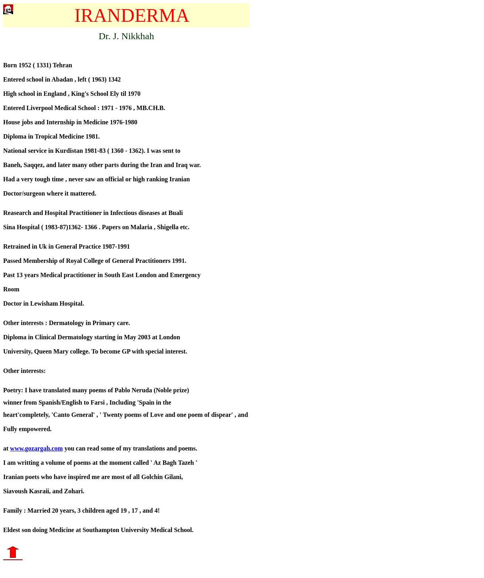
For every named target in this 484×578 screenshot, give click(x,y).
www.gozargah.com (36, 450)
